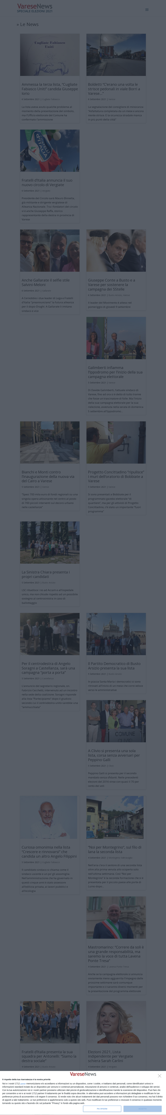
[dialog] (83, 1093)
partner (23, 1084)
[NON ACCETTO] (160, 1076)
